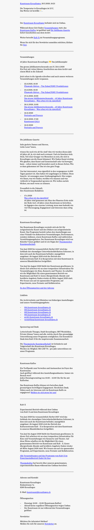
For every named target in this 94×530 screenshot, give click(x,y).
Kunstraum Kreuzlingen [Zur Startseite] (30, 4)
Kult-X (37, 38)
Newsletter (49, 524)
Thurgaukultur (26, 463)
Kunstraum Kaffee (28, 30)
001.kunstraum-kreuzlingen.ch (37, 315)
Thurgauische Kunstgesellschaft (37, 344)
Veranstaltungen (51, 28)
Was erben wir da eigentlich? (36, 198)
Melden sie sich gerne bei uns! (43, 393)
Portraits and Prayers (33, 115)
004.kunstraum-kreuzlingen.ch (37, 307)
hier (25, 45)
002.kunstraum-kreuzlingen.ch (37, 312)
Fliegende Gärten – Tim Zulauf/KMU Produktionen (46, 86)
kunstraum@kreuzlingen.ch (39, 492)
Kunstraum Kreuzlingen (34, 23)
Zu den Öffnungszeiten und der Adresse (37, 288)
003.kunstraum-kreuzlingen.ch (37, 310)
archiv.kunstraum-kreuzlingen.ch (38, 317)
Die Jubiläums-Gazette (60, 30)
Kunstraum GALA (32, 122)
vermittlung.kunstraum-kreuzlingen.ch (41, 320)
